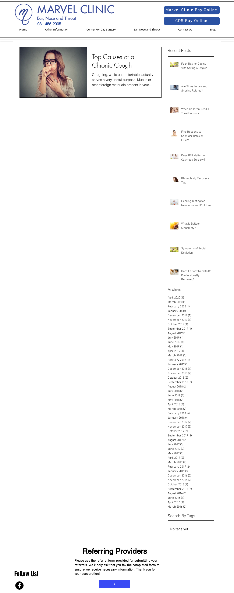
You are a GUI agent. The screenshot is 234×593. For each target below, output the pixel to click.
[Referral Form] (114, 584)
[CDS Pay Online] (192, 21)
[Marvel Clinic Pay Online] (192, 10)
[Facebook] (19, 585)
